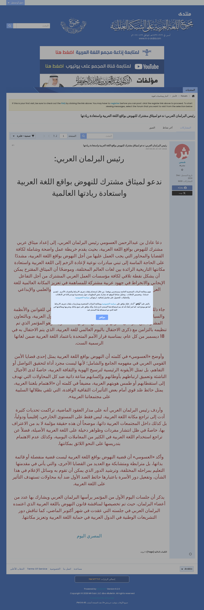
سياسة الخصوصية (82, 297)
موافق (102, 317)
